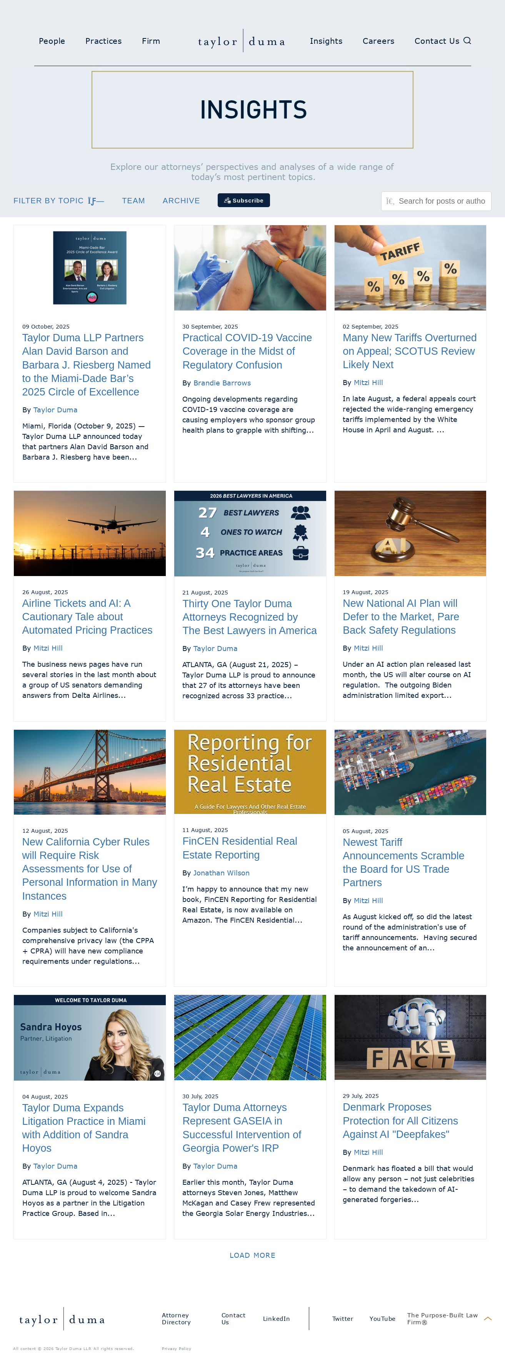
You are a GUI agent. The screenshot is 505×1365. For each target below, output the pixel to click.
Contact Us (437, 40)
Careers (379, 40)
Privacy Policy (176, 1348)
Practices (103, 40)
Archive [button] (181, 200)
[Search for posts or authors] (442, 201)
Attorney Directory (176, 1318)
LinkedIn (276, 1318)
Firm (151, 40)
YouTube (383, 1318)
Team (133, 200)
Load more (252, 1255)
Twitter (342, 1318)
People (52, 40)
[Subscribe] (244, 200)
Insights (326, 40)
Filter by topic (59, 200)
